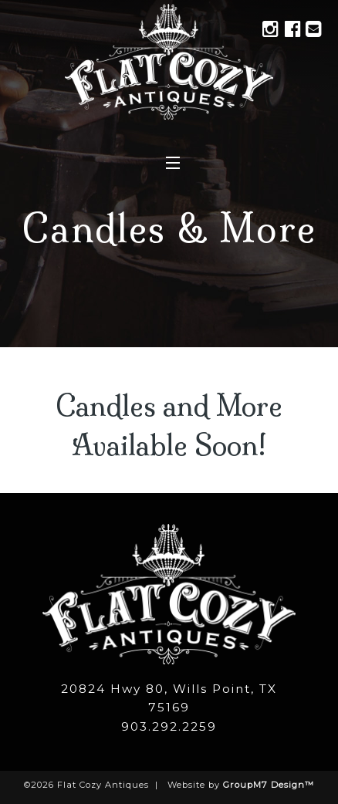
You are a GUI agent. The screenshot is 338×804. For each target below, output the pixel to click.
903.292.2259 (169, 726)
